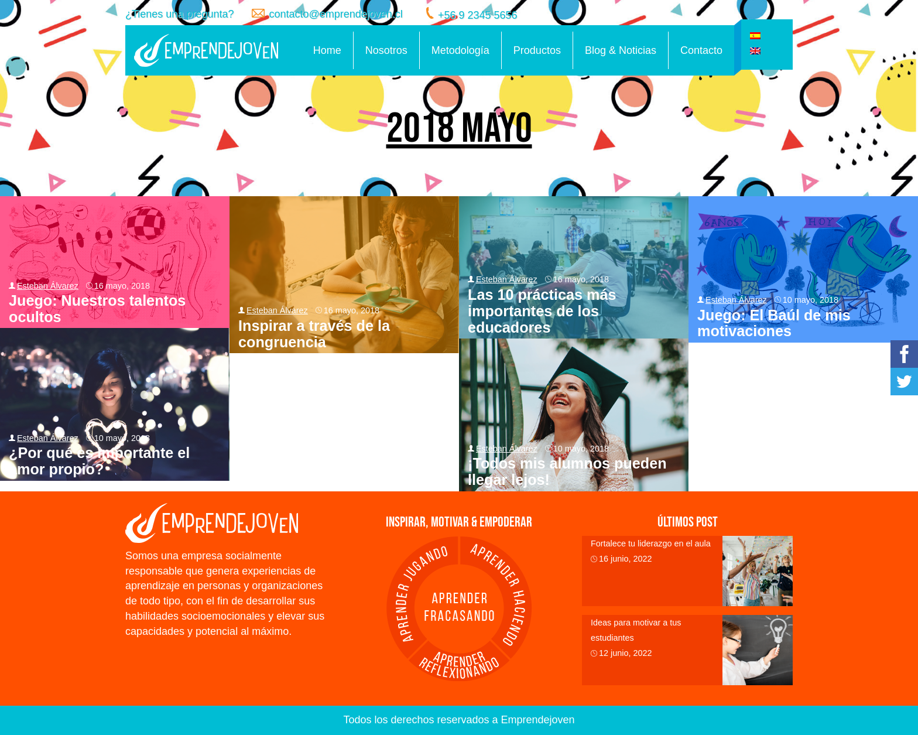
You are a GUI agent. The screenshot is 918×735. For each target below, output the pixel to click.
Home (327, 50)
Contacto (701, 50)
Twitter (904, 381)
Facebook (904, 354)
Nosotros (386, 50)
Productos (537, 50)
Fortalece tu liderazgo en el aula (651, 543)
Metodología (460, 50)
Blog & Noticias (620, 50)
